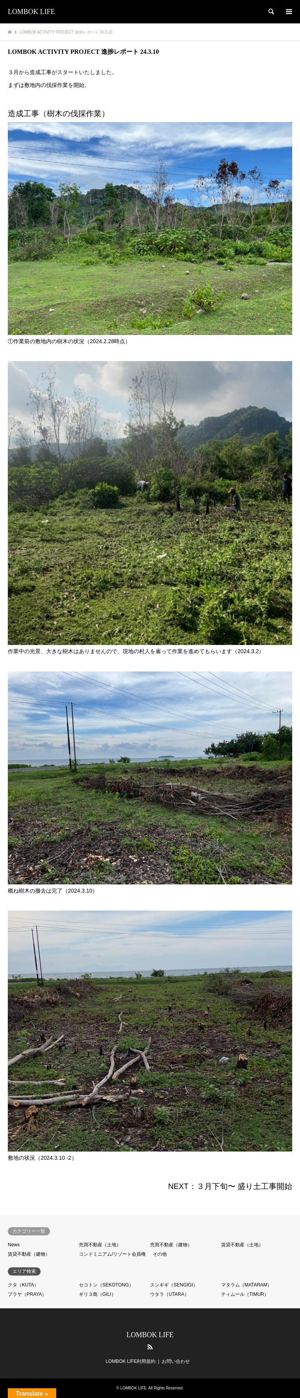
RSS (150, 1347)
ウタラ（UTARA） (169, 1294)
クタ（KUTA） (23, 1285)
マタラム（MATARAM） (246, 1285)
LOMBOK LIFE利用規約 (130, 1361)
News (14, 1244)
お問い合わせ (176, 1361)
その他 (160, 1254)
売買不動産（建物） (171, 1244)
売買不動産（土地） (100, 1244)
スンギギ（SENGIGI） (174, 1285)
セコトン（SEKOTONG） (106, 1285)
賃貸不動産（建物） (29, 1254)
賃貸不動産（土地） (242, 1244)
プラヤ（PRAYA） (27, 1294)
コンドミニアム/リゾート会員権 (112, 1254)
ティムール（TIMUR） (245, 1294)
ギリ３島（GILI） (97, 1294)
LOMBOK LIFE (150, 1335)
